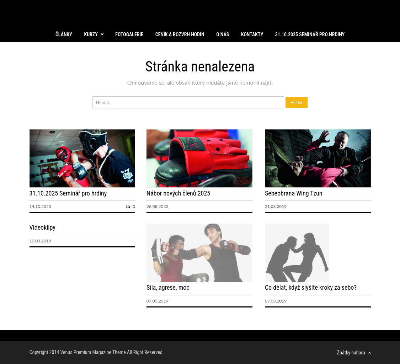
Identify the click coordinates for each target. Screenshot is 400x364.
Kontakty (252, 34)
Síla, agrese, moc (167, 287)
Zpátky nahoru (354, 352)
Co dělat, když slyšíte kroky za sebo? (311, 287)
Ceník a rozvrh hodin (179, 34)
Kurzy (90, 34)
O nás (222, 34)
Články (63, 34)
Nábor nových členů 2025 (178, 193)
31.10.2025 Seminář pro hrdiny (310, 34)
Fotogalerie (129, 34)
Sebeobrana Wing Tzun (293, 193)
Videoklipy (42, 227)
